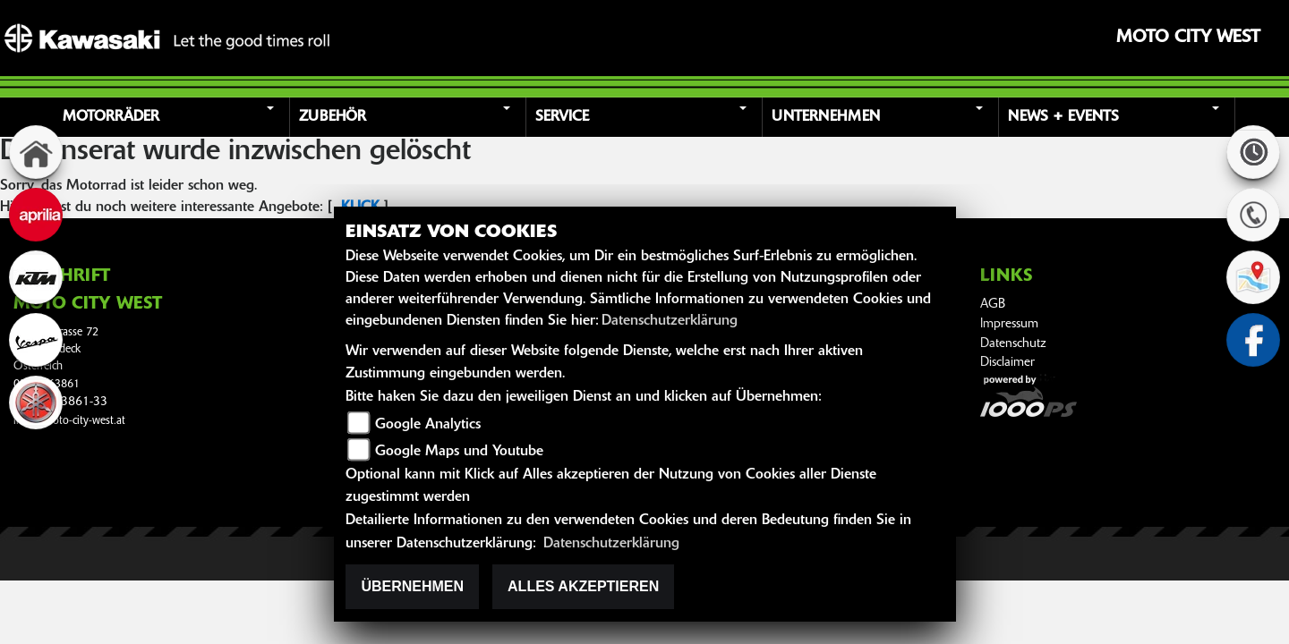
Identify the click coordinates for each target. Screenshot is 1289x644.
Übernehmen (412, 586)
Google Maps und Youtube (459, 452)
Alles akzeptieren (583, 586)
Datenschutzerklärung (670, 321)
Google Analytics (428, 425)
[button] (174, 117)
